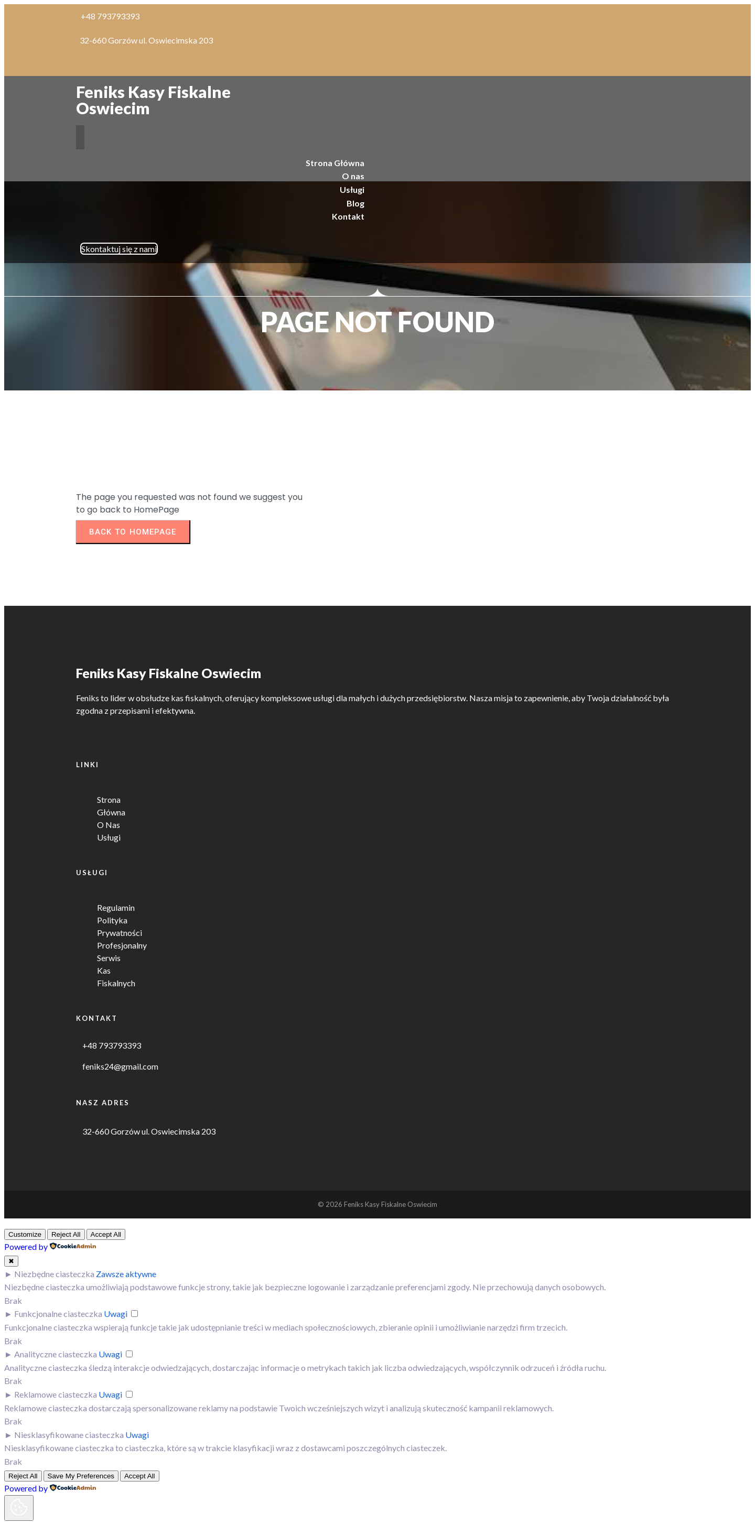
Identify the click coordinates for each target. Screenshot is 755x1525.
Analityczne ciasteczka (55, 1354)
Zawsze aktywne (126, 1274)
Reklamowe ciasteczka (55, 1394)
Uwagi (115, 1314)
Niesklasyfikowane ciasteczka (69, 1435)
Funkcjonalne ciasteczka (58, 1314)
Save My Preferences (81, 1476)
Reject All (66, 1234)
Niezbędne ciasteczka (54, 1274)
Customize (24, 1234)
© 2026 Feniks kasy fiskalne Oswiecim (377, 1204)
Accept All (106, 1234)
